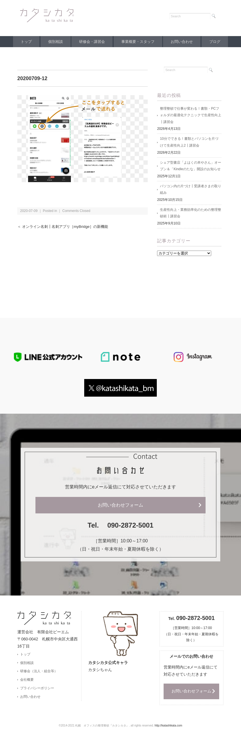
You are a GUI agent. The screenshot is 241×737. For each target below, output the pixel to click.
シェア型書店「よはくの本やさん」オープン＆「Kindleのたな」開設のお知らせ (190, 166)
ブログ (219, 41)
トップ (22, 41)
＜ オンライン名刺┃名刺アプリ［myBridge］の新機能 (65, 226)
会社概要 (27, 682)
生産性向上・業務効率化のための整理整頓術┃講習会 (190, 214)
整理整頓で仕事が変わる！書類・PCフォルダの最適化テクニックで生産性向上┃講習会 (190, 115)
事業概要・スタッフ (138, 41)
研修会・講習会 (91, 41)
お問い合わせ (184, 41)
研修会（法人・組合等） (39, 673)
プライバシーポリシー (37, 690)
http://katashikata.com (168, 727)
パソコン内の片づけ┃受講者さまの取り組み (190, 190)
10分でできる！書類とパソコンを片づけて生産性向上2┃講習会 (189, 143)
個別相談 (53, 41)
